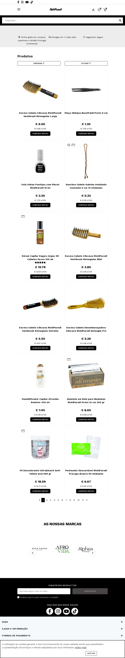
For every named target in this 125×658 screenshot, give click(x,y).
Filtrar (86, 63)
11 (83, 500)
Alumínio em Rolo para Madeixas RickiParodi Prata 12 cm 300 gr (86, 401)
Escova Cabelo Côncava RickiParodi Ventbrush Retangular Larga (40, 115)
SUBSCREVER (90, 591)
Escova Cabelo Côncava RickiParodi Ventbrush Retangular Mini (86, 258)
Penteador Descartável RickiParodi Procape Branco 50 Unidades (86, 472)
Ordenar (38, 63)
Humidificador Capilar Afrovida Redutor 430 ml (40, 401)
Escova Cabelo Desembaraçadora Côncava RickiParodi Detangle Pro (86, 329)
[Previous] (32, 553)
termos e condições (50, 597)
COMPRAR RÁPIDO (40, 134)
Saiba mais (81, 647)
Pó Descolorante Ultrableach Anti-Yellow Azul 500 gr (40, 472)
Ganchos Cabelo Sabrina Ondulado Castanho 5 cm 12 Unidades (86, 186)
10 (78, 500)
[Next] (92, 553)
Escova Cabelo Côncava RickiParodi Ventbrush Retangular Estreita (40, 329)
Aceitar (91, 653)
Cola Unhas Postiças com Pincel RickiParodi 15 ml (40, 186)
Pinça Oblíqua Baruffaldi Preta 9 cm (86, 113)
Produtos (25, 56)
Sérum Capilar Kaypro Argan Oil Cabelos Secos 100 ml (40, 258)
